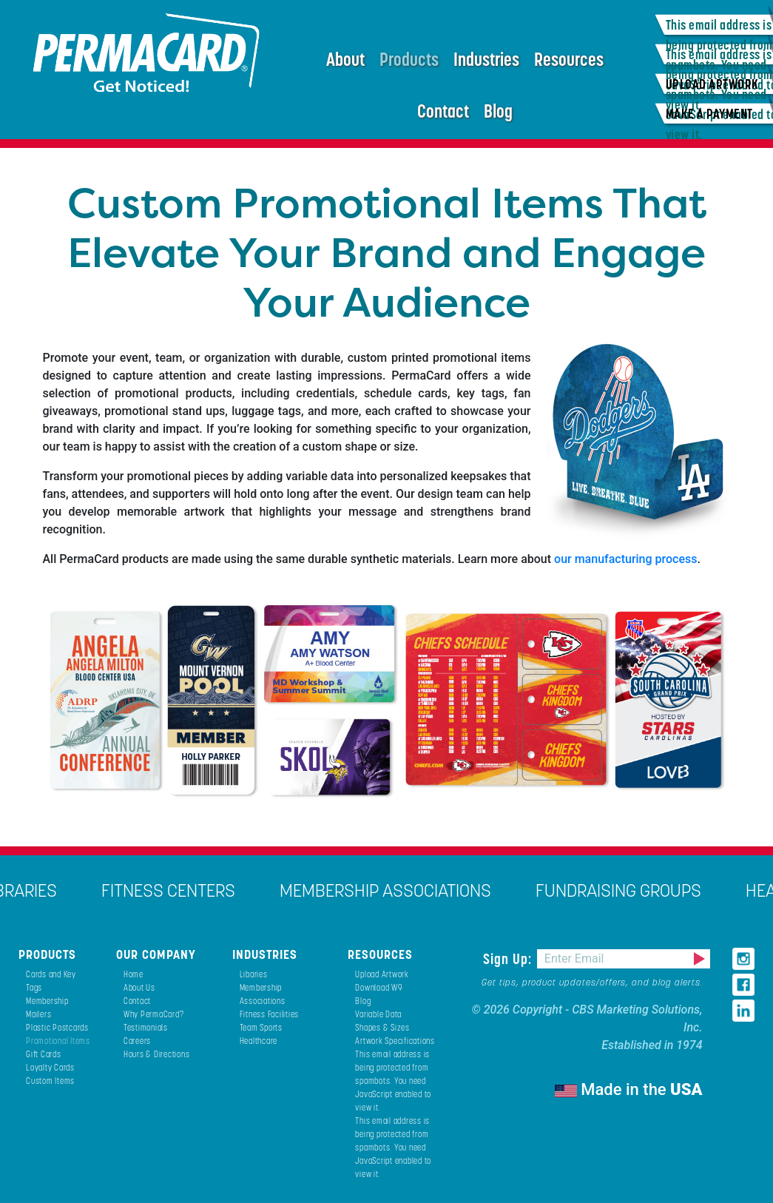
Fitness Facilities (270, 1014)
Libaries (254, 974)
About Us (139, 987)
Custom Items (50, 1080)
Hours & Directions (157, 1053)
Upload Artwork (382, 974)
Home (134, 974)
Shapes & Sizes (382, 1027)
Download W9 (378, 987)
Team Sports (261, 1027)
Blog (498, 111)
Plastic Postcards (57, 1027)
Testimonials (146, 1027)
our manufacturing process (625, 559)
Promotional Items (58, 1040)
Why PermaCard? (154, 1014)
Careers (137, 1040)
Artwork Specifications (395, 1040)
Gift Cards (43, 1053)
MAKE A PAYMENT (709, 113)
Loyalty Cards (50, 1067)
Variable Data (378, 1014)
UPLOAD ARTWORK (712, 83)
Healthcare (259, 1040)
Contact (443, 111)
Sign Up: (509, 958)
